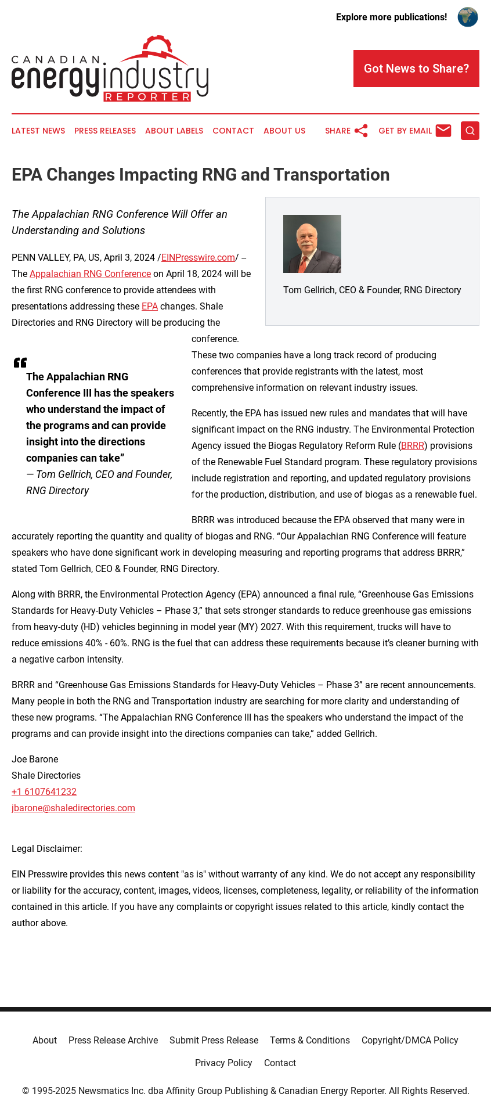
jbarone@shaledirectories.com (73, 808)
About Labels (174, 131)
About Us (284, 131)
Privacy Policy (223, 1062)
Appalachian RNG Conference (90, 273)
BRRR (412, 445)
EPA (150, 306)
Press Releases (105, 131)
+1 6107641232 (44, 791)
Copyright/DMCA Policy (410, 1040)
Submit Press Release (213, 1040)
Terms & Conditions (310, 1040)
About (45, 1040)
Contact (233, 131)
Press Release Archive (113, 1040)
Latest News (38, 131)
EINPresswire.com (198, 257)
